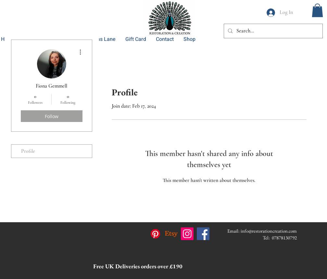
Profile (28, 151)
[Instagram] (187, 233)
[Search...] (272, 31)
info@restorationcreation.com (269, 231)
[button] (317, 10)
